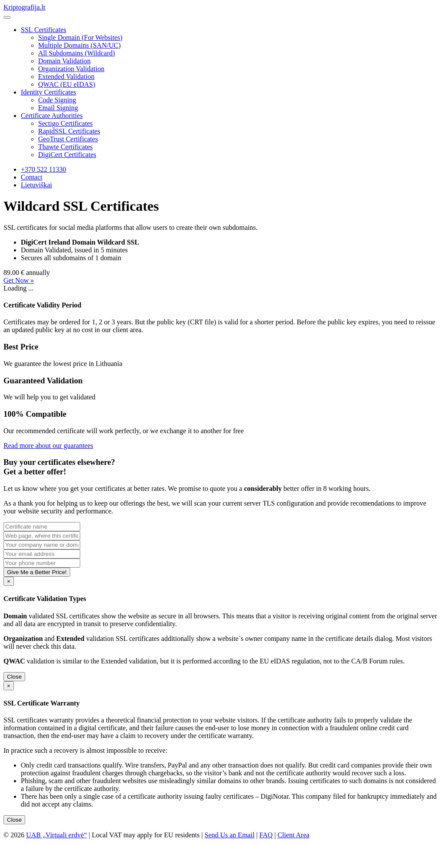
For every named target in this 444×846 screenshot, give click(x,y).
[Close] (8, 581)
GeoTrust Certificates (68, 139)
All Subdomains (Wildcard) (76, 53)
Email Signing (58, 107)
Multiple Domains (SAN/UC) (79, 45)
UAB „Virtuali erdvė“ (56, 835)
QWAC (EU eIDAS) (66, 84)
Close (14, 676)
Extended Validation (66, 76)
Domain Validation (64, 61)
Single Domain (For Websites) (80, 37)
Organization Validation (71, 68)
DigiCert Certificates (67, 154)
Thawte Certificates (65, 146)
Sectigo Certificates (65, 123)
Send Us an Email (230, 835)
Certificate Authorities (52, 115)
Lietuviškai (36, 185)
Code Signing (57, 100)
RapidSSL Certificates (69, 131)
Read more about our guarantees (48, 445)
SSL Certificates (43, 29)
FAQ (266, 835)
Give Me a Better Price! (37, 572)
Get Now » (18, 280)
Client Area (293, 835)
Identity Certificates (48, 92)
